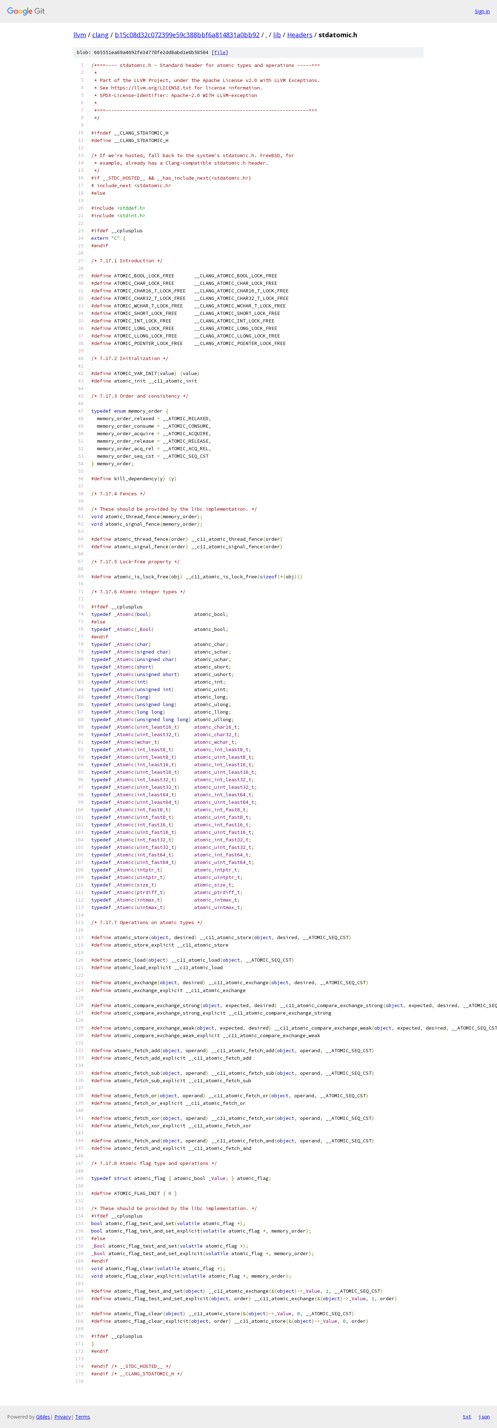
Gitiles (43, 1416)
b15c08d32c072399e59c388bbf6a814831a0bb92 (187, 34)
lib (277, 34)
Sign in (482, 11)
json (484, 1416)
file (220, 52)
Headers (300, 34)
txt (467, 1416)
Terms (82, 1416)
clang (100, 34)
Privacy (62, 1416)
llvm (79, 34)
